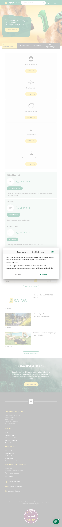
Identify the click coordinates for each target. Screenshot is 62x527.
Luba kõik (43, 274)
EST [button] (52, 252)
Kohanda (18, 274)
